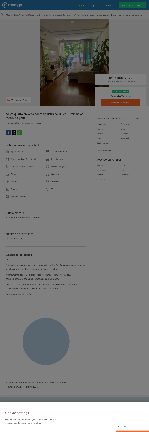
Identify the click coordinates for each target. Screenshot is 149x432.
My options (122, 426)
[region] (74, 417)
